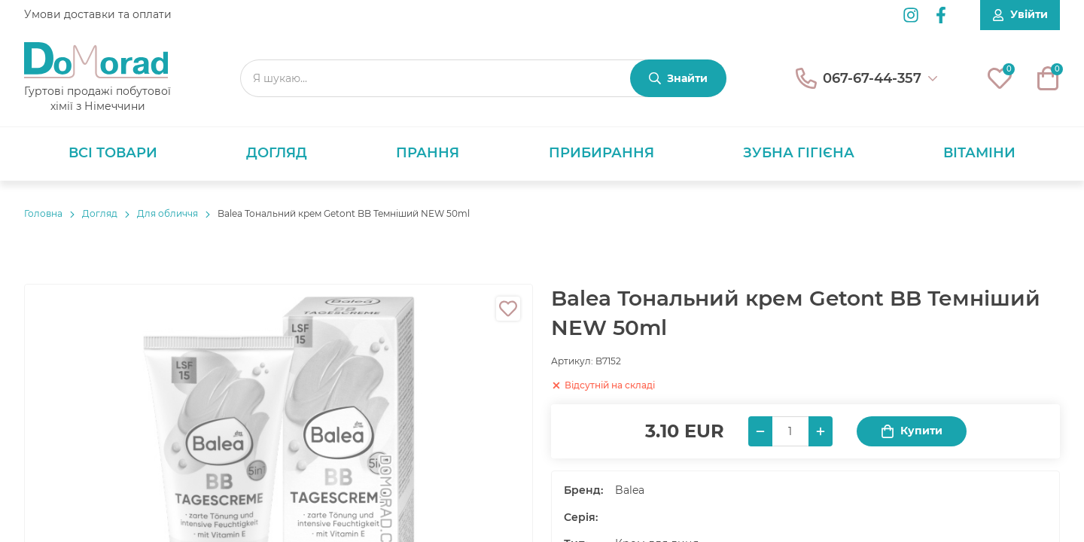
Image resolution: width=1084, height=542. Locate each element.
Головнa (43, 213)
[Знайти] (678, 78)
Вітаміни (979, 153)
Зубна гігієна (798, 153)
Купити (911, 431)
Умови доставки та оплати (98, 14)
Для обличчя (167, 213)
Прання (427, 153)
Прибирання (601, 153)
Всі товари (113, 153)
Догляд (276, 153)
